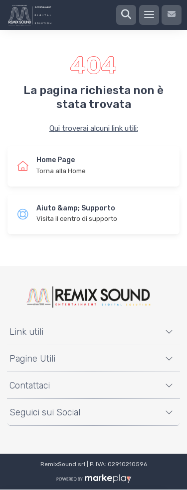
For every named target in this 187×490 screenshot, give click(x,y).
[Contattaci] (172, 15)
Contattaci (29, 385)
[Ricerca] (126, 14)
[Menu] (149, 14)
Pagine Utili (32, 358)
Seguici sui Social (44, 412)
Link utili (26, 331)
